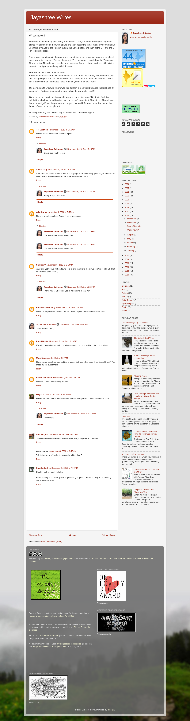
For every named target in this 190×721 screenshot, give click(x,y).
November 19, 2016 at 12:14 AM (81, 414)
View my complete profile (141, 37)
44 (128, 56)
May (129, 239)
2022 (127, 192)
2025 (127, 188)
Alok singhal (42, 434)
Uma (38, 358)
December (132, 219)
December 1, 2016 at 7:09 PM (65, 468)
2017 (127, 211)
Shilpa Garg (42, 169)
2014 (127, 259)
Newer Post (36, 535)
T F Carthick (42, 130)
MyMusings (127, 303)
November (132, 223)
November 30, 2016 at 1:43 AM (62, 451)
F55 (123, 289)
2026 (127, 184)
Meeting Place (140, 376)
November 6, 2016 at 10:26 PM (81, 231)
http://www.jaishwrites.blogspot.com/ (57, 558)
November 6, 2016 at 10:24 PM (81, 287)
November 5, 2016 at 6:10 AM (60, 265)
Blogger (110, 710)
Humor (125, 296)
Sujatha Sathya (43, 468)
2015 (127, 255)
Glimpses (126, 416)
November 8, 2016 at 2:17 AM (54, 358)
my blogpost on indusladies (69, 644)
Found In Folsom (44, 378)
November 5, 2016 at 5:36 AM (61, 169)
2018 (127, 207)
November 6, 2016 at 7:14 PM (69, 307)
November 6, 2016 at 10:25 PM (81, 149)
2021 (127, 196)
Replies (42, 144)
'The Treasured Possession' (46, 635)
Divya (39, 394)
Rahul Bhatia (42, 341)
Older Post (108, 535)
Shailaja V (41, 265)
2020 (127, 200)
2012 (127, 267)
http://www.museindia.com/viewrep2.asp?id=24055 (51, 616)
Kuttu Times (127, 300)
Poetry (125, 307)
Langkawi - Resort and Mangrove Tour (144, 491)
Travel (124, 311)
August (130, 235)
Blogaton (126, 286)
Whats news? (133, 230)
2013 (127, 263)
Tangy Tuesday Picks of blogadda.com (49, 647)
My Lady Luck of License (133, 454)
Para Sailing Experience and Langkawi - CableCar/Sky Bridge (146, 396)
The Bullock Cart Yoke (144, 338)
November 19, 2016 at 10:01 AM (63, 434)
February (131, 246)
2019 (127, 204)
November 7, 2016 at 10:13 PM (63, 341)
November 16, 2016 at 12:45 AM (56, 394)
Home (72, 535)
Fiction (125, 293)
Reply (38, 138)
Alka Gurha (41, 212)
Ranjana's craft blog (45, 307)
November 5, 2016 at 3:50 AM (62, 130)
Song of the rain (134, 226)
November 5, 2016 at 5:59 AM (61, 212)
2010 (127, 275)
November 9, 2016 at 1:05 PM (66, 378)
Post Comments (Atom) (51, 542)
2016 (127, 215)
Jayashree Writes (51, 17)
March (130, 243)
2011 (127, 271)
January (131, 250)
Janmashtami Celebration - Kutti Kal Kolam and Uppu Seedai (146, 433)
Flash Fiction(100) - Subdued (135, 323)
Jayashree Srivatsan (53, 149)
